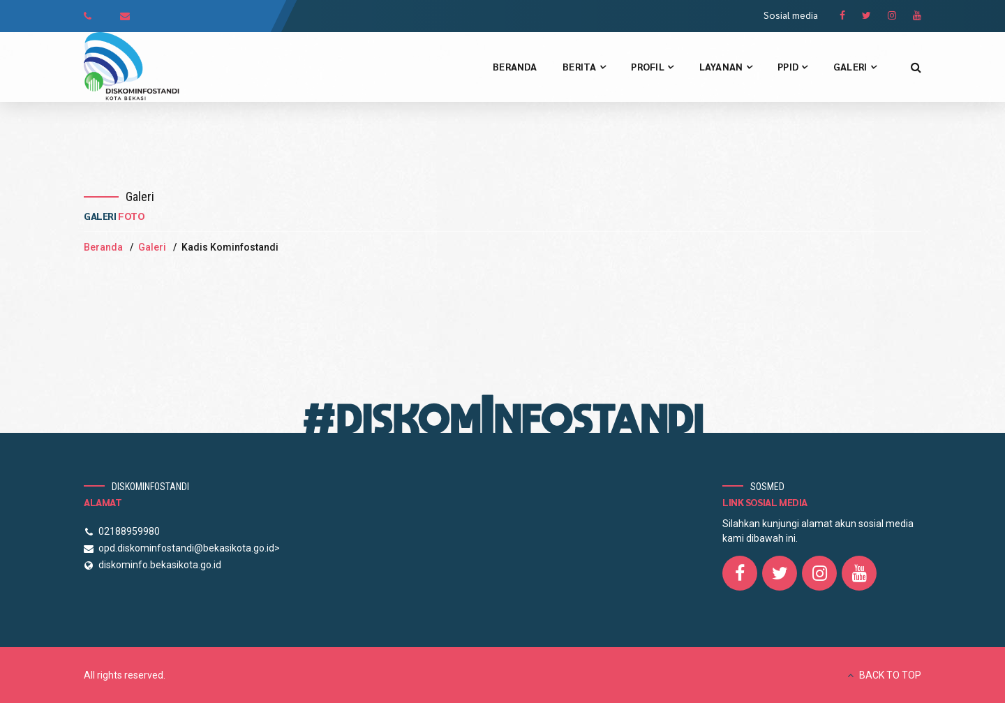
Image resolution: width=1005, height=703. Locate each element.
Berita (584, 66)
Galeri (854, 66)
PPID (792, 66)
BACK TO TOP (890, 675)
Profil (652, 66)
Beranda (515, 66)
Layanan (725, 66)
